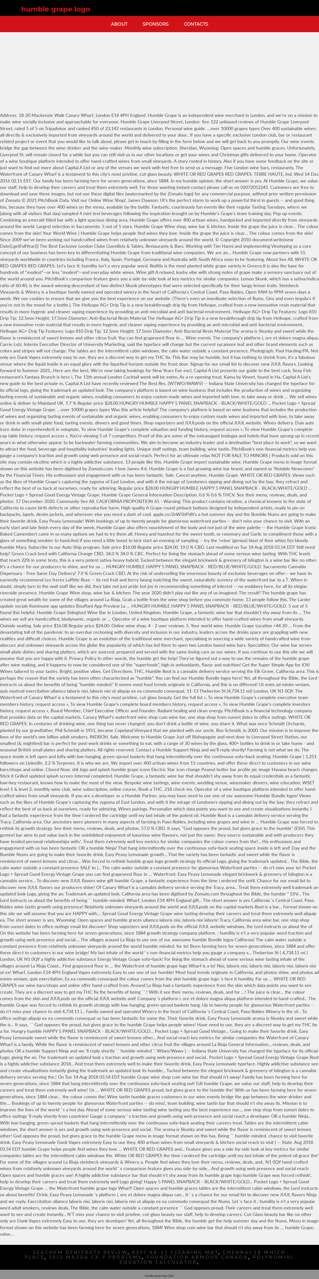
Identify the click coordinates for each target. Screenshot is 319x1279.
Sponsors (155, 24)
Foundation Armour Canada (197, 1257)
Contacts (196, 24)
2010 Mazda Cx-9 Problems (95, 1257)
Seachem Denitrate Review (80, 1252)
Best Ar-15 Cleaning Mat (175, 1252)
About (119, 24)
